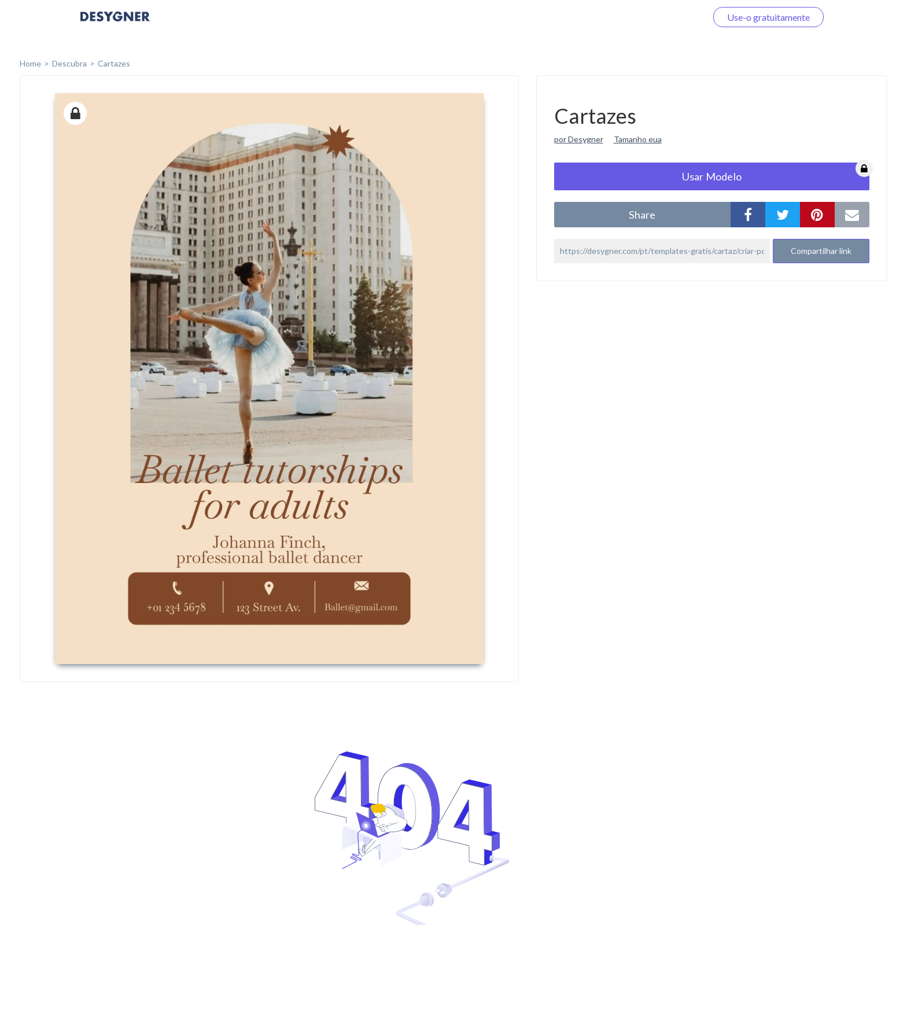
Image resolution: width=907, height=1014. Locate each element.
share (642, 214)
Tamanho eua (638, 139)
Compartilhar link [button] (821, 251)
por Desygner (578, 139)
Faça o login (669, 17)
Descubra (69, 63)
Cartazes (114, 63)
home (30, 63)
